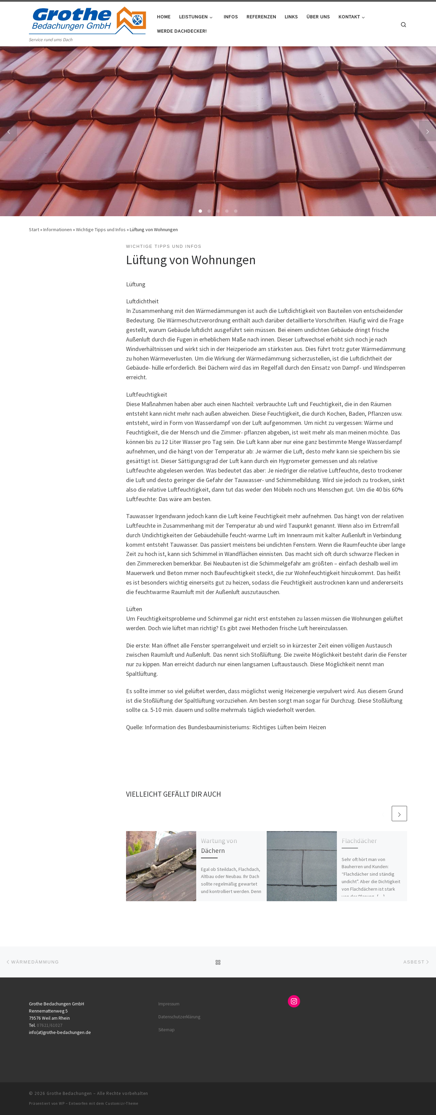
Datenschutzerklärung (179, 1017)
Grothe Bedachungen (69, 1093)
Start (34, 229)
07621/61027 (49, 1025)
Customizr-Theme (121, 1103)
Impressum (169, 1004)
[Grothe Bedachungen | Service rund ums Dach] (88, 19)
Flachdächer (359, 841)
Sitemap (166, 1030)
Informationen (57, 229)
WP (62, 1103)
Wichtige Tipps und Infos (101, 229)
